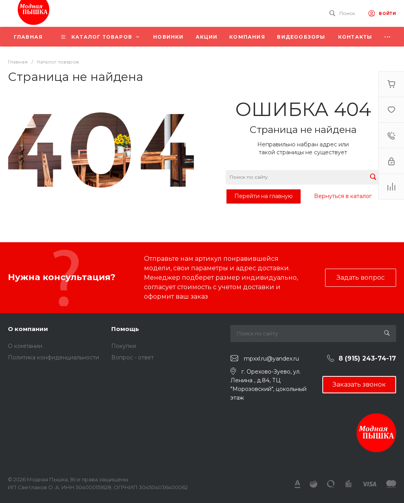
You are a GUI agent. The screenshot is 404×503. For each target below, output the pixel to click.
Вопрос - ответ (132, 357)
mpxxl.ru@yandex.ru (271, 358)
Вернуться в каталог (343, 196)
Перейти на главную (263, 196)
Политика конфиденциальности (53, 357)
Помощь (125, 329)
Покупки (123, 346)
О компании (28, 329)
